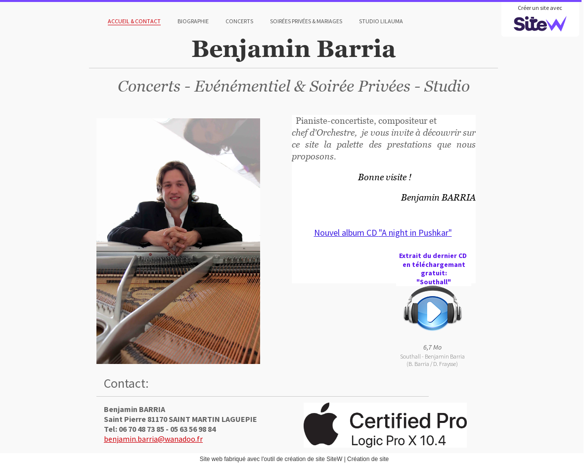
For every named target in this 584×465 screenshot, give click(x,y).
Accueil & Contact (134, 21)
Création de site (368, 459)
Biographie (193, 21)
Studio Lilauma (381, 21)
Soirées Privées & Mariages (306, 21)
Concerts (239, 21)
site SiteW (328, 459)
